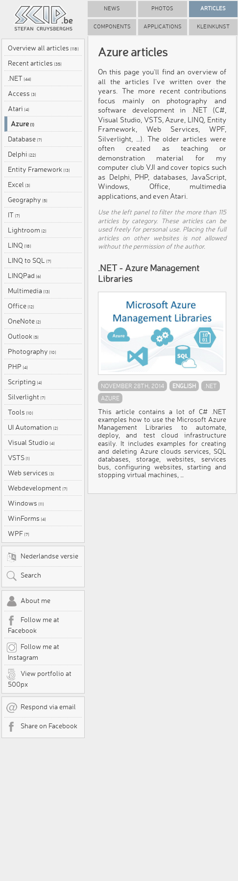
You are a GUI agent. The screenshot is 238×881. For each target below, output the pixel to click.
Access (22, 93)
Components (112, 26)
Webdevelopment (38, 488)
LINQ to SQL (29, 260)
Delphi (22, 154)
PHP (18, 367)
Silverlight (27, 397)
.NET (19, 78)
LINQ (19, 245)
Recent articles (35, 63)
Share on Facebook (41, 727)
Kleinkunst (213, 26)
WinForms (27, 518)
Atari (18, 109)
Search (23, 576)
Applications (162, 26)
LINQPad (24, 275)
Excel (19, 184)
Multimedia (29, 291)
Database (25, 139)
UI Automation (33, 427)
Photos (162, 8)
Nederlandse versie (42, 557)
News (112, 8)
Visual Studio (31, 442)
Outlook (23, 336)
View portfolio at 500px (38, 678)
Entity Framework (39, 169)
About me (28, 601)
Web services (31, 473)
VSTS (19, 458)
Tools (20, 412)
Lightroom (27, 230)
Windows (26, 503)
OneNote (24, 321)
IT (14, 215)
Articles (213, 8)
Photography (32, 351)
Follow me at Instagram (32, 651)
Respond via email (41, 708)
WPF (18, 533)
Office (21, 306)
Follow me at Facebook (32, 624)
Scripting (25, 382)
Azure (22, 124)
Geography (28, 200)
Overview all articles (43, 48)
